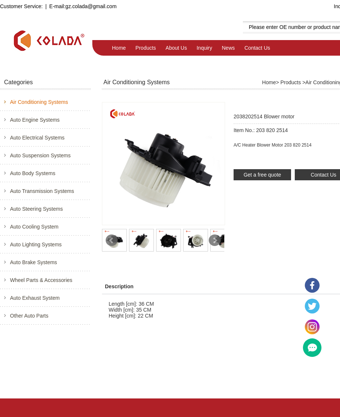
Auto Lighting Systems (36, 244)
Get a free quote (262, 175)
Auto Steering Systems (36, 209)
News (228, 48)
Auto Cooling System (34, 227)
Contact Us (257, 48)
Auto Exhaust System (35, 298)
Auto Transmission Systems (42, 191)
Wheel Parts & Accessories (41, 280)
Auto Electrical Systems (37, 138)
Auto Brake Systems (33, 262)
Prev (112, 240)
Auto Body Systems (32, 173)
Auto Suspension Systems (40, 155)
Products (145, 48)
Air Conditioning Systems (39, 102)
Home (119, 48)
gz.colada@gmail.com (90, 6)
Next (215, 240)
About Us (176, 48)
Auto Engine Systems (35, 120)
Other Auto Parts (29, 316)
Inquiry (204, 48)
